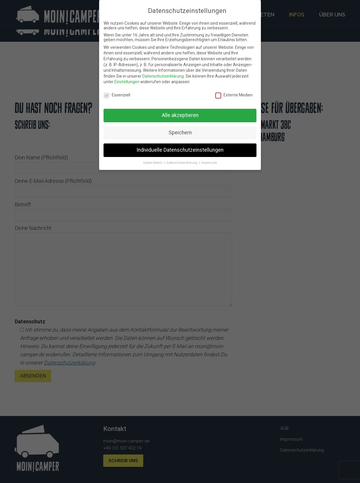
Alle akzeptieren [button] (180, 115)
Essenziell (117, 95)
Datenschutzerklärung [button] (182, 163)
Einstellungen (126, 81)
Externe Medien (234, 95)
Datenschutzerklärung (163, 76)
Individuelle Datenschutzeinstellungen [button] (180, 150)
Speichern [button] (180, 133)
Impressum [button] (209, 163)
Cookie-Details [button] (153, 163)
